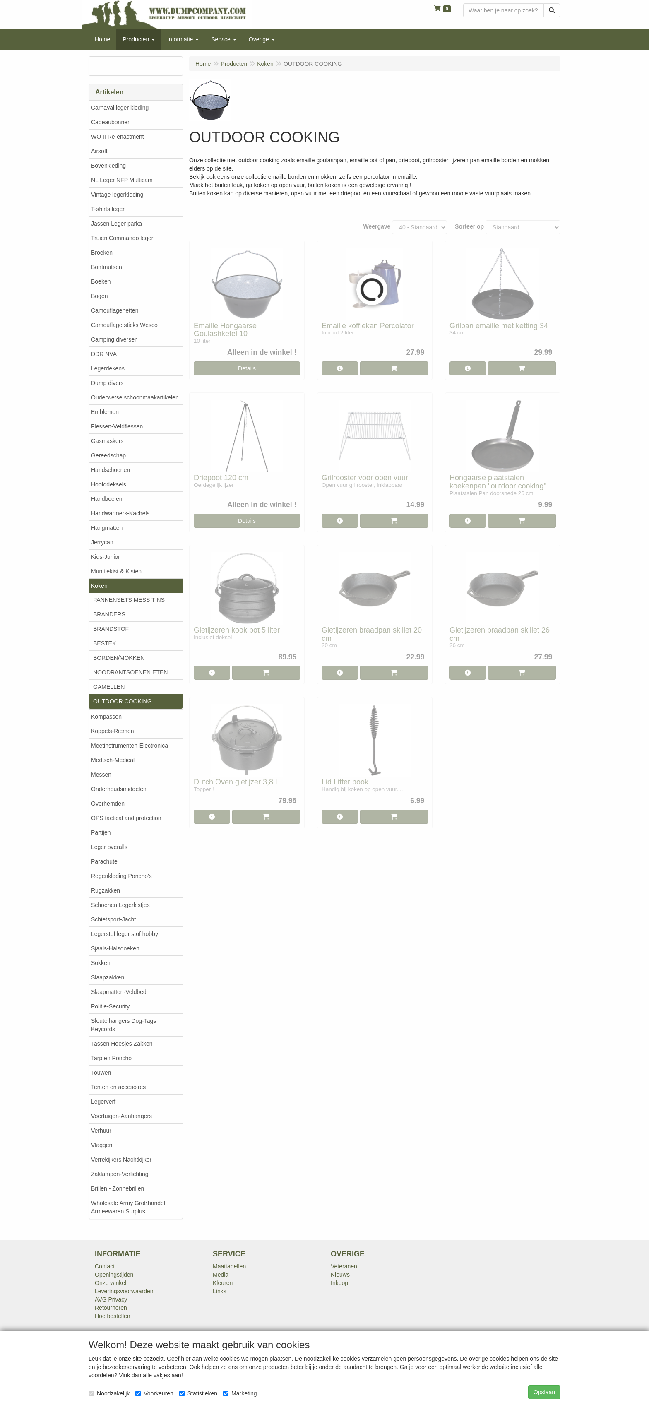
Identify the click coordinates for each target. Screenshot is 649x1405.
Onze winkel (110, 1283)
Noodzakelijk (109, 1393)
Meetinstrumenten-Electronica (129, 745)
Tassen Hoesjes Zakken (122, 1043)
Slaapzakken (107, 977)
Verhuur (101, 1130)
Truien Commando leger (122, 238)
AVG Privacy (111, 1299)
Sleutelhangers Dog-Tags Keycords (123, 1025)
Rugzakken (105, 890)
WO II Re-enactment (117, 136)
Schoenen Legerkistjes (120, 905)
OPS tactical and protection (126, 818)
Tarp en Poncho (111, 1058)
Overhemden (108, 803)
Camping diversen (114, 339)
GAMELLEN (109, 686)
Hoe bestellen (112, 1316)
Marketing (240, 1393)
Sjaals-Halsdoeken (115, 948)
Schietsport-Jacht (113, 919)
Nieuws (340, 1274)
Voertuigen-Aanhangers (121, 1116)
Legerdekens (108, 368)
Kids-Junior (105, 556)
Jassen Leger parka (116, 223)
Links (219, 1291)
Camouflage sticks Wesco (124, 325)
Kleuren (223, 1283)
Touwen (101, 1072)
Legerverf (103, 1101)
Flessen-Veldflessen (117, 426)
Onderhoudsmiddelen (119, 789)
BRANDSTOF (111, 629)
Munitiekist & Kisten (116, 571)
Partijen (101, 832)
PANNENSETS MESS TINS (129, 600)
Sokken (101, 963)
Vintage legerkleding (117, 194)
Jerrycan (102, 542)
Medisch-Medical (113, 760)
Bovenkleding (108, 165)
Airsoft (99, 151)
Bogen (99, 296)
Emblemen (105, 412)
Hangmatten (107, 527)
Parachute (104, 861)
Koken (99, 585)
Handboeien (107, 499)
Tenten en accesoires (118, 1087)
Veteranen (344, 1266)
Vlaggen (101, 1145)
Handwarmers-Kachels (120, 513)
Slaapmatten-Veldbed (119, 992)
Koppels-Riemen (112, 731)
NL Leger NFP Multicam (122, 180)
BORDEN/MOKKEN (118, 657)
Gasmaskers (107, 441)
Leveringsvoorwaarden (124, 1291)
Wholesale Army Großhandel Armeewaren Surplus (128, 1207)
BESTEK (104, 643)
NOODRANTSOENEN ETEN (130, 672)
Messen (101, 774)
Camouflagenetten (114, 310)
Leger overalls (109, 847)
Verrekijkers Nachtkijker (121, 1159)
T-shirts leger (108, 209)
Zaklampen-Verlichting (120, 1174)
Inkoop (339, 1283)
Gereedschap (108, 455)
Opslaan (544, 1392)
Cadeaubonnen (111, 122)
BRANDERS (109, 614)
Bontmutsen (106, 267)
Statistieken (198, 1393)
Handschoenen (110, 470)
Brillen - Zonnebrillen (117, 1188)
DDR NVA (104, 354)
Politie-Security (110, 1006)
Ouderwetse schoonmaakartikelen (135, 397)
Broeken (102, 252)
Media (220, 1274)
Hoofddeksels (108, 484)
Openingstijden (114, 1274)
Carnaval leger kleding (120, 107)
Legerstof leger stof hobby (124, 934)
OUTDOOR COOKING (122, 701)
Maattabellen (229, 1266)
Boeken (101, 281)
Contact (105, 1266)
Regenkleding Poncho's (121, 876)
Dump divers (107, 383)
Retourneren (111, 1307)
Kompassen (106, 716)
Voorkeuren (154, 1393)
